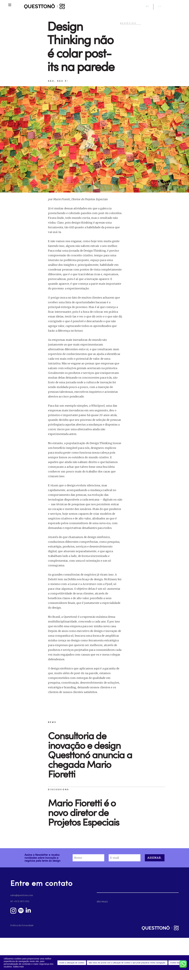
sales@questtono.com (21, 895)
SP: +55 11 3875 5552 (19, 901)
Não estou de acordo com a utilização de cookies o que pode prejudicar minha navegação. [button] (127, 963)
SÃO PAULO (102, 901)
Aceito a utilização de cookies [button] (71, 963)
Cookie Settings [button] (177, 963)
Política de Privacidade (22, 925)
